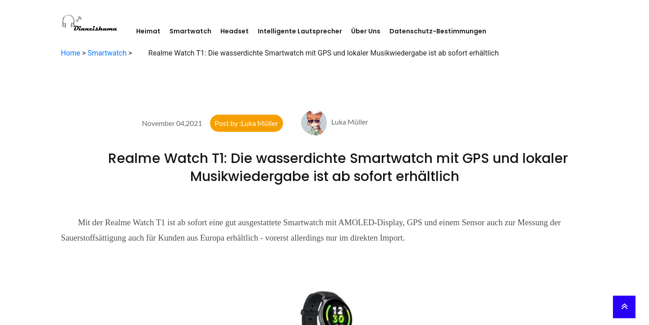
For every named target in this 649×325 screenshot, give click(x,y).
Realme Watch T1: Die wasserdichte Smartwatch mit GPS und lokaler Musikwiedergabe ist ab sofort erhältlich (324, 167)
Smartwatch (190, 31)
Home (70, 53)
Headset (234, 31)
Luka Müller (334, 121)
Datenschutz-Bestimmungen (437, 31)
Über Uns (365, 31)
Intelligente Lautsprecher (300, 31)
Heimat (148, 31)
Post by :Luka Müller (246, 123)
